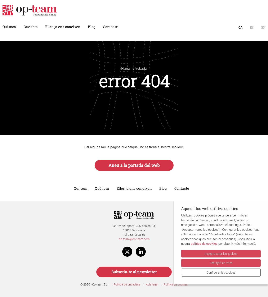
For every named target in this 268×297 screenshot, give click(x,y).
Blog (91, 26)
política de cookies (204, 244)
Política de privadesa (126, 284)
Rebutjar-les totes (221, 263)
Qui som (9, 26)
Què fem (31, 26)
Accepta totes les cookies (221, 253)
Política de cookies (176, 284)
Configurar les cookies (221, 272)
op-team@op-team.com (134, 239)
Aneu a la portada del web (134, 165)
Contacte (110, 26)
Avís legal (152, 284)
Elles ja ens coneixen (62, 26)
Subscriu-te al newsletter (134, 272)
